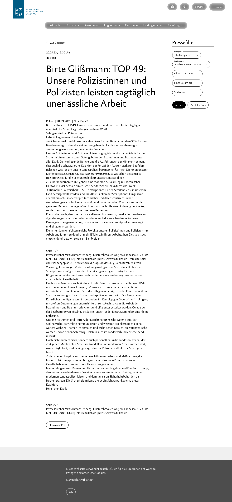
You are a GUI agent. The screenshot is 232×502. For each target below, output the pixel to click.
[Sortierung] (191, 64)
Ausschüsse (91, 25)
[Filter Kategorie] (186, 55)
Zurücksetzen (198, 105)
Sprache (199, 6)
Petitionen (131, 25)
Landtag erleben (153, 25)
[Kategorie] (186, 55)
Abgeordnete (112, 25)
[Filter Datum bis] (187, 83)
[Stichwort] (187, 92)
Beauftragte (175, 25)
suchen (179, 105)
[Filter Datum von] (187, 73)
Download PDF (57, 425)
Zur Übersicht (57, 42)
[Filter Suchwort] (187, 92)
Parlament (73, 25)
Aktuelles (56, 25)
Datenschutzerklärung (79, 479)
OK (71, 491)
